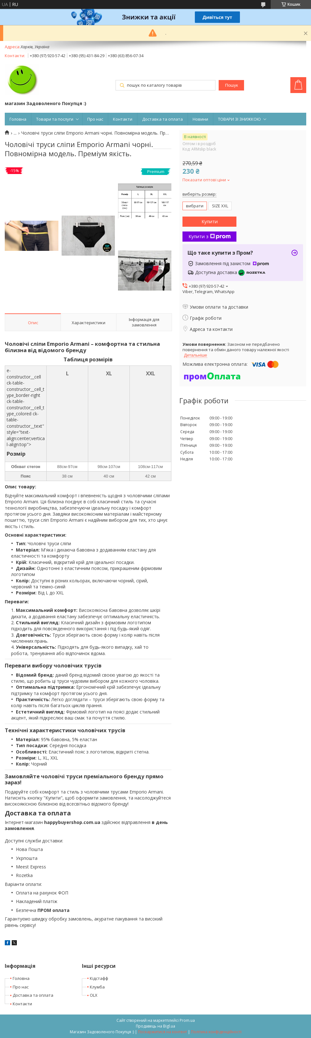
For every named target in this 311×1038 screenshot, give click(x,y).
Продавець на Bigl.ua (155, 1026)
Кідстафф (99, 978)
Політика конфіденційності (216, 1032)
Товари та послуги (54, 119)
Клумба (97, 987)
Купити (210, 221)
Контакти (122, 119)
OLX (93, 995)
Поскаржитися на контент (162, 1032)
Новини (200, 119)
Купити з (210, 236)
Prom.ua (187, 1020)
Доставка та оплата (162, 119)
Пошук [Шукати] (231, 85)
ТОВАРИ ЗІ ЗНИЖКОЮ (239, 119)
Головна (18, 119)
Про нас (95, 119)
